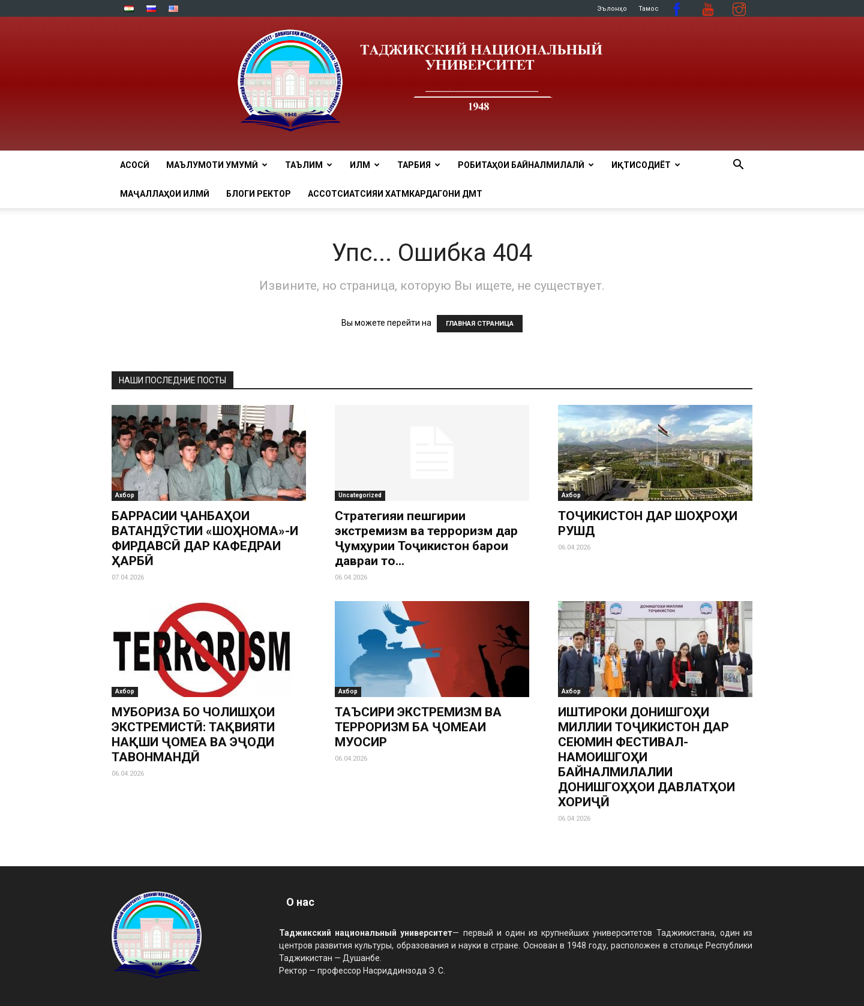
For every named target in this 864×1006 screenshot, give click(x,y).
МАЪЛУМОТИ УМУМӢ (217, 165)
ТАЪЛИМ (308, 165)
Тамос (648, 9)
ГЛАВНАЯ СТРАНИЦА (480, 324)
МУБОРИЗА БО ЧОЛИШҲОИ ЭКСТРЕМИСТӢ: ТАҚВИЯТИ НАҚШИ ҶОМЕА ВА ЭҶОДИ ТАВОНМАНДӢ (193, 734)
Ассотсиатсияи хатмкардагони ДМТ (395, 194)
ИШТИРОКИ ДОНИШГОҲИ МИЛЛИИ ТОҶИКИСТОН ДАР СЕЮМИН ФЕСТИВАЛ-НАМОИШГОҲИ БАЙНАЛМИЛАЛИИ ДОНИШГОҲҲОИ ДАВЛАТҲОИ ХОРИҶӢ (646, 757)
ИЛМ (365, 165)
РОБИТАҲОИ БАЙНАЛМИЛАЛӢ (526, 165)
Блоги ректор (258, 194)
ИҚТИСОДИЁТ (645, 165)
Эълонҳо (612, 9)
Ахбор (124, 495)
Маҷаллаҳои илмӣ (164, 194)
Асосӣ (134, 165)
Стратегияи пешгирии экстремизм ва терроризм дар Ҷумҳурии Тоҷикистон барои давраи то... (426, 538)
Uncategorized (360, 495)
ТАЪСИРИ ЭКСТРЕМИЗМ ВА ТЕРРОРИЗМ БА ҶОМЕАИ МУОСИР (418, 727)
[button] (738, 166)
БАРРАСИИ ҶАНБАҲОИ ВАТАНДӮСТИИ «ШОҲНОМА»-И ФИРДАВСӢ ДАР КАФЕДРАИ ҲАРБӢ (205, 538)
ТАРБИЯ (418, 165)
